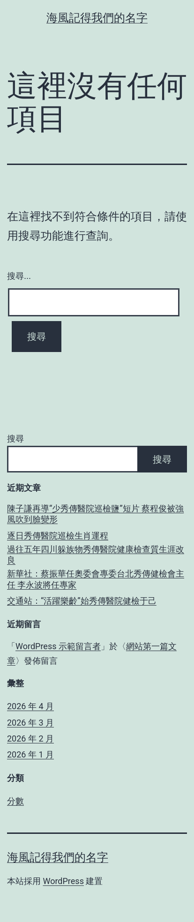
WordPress (63, 881)
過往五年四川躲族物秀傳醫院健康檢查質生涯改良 (95, 554)
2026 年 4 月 (30, 706)
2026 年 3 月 (30, 722)
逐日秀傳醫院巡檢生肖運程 (57, 535)
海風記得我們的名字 (97, 17)
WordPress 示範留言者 (58, 646)
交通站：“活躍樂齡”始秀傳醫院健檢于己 (82, 601)
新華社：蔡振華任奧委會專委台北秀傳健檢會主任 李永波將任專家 (95, 579)
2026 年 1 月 (30, 754)
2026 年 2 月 (30, 738)
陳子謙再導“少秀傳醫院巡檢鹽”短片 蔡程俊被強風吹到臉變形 (95, 513)
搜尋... (19, 276)
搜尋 (15, 438)
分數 (15, 801)
